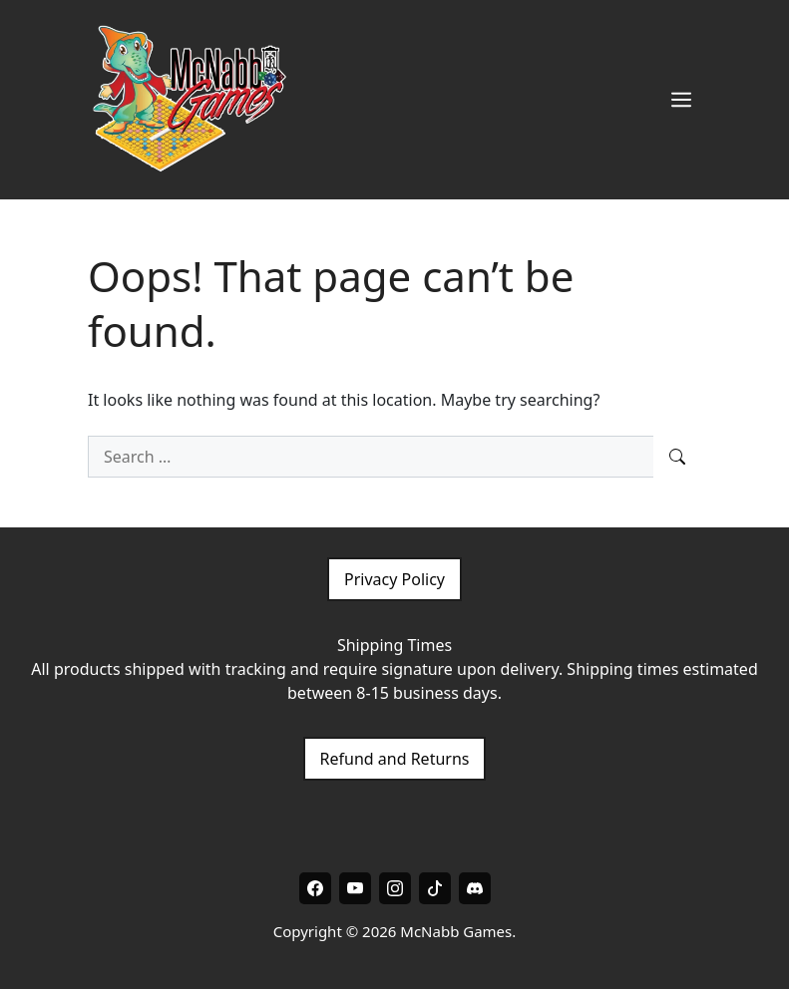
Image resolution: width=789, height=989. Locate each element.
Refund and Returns (395, 759)
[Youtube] (355, 888)
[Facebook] (315, 888)
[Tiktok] (435, 888)
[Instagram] (395, 888)
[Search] (677, 457)
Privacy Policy (394, 579)
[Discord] (475, 888)
